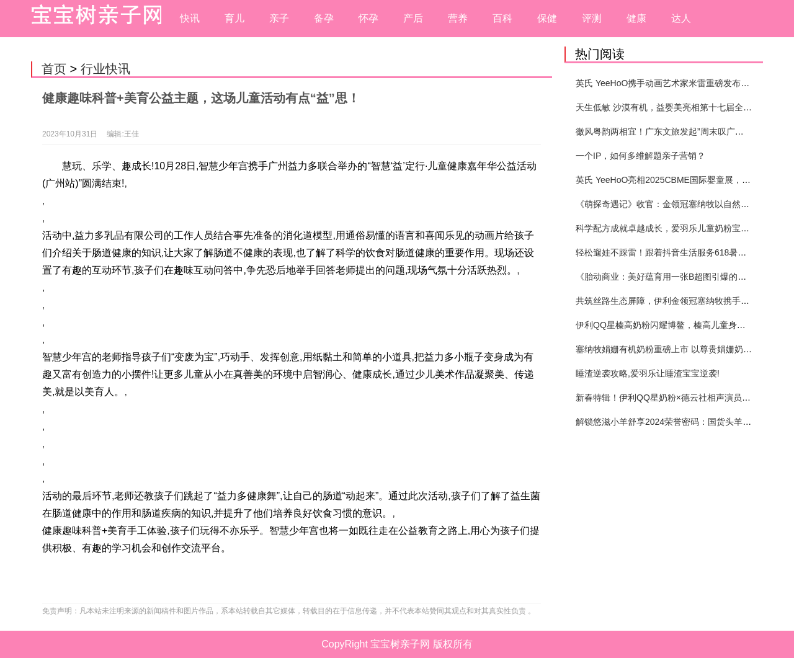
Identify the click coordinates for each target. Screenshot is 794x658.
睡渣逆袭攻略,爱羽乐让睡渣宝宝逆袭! (648, 373)
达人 (681, 18)
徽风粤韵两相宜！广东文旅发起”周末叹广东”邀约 (670, 131)
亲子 (279, 18)
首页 (54, 69)
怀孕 (368, 18)
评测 (592, 18)
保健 (547, 18)
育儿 (234, 18)
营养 (458, 18)
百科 (502, 18)
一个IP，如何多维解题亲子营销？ (640, 156)
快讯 (190, 18)
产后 (413, 18)
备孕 (324, 18)
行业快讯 (105, 69)
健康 (636, 18)
